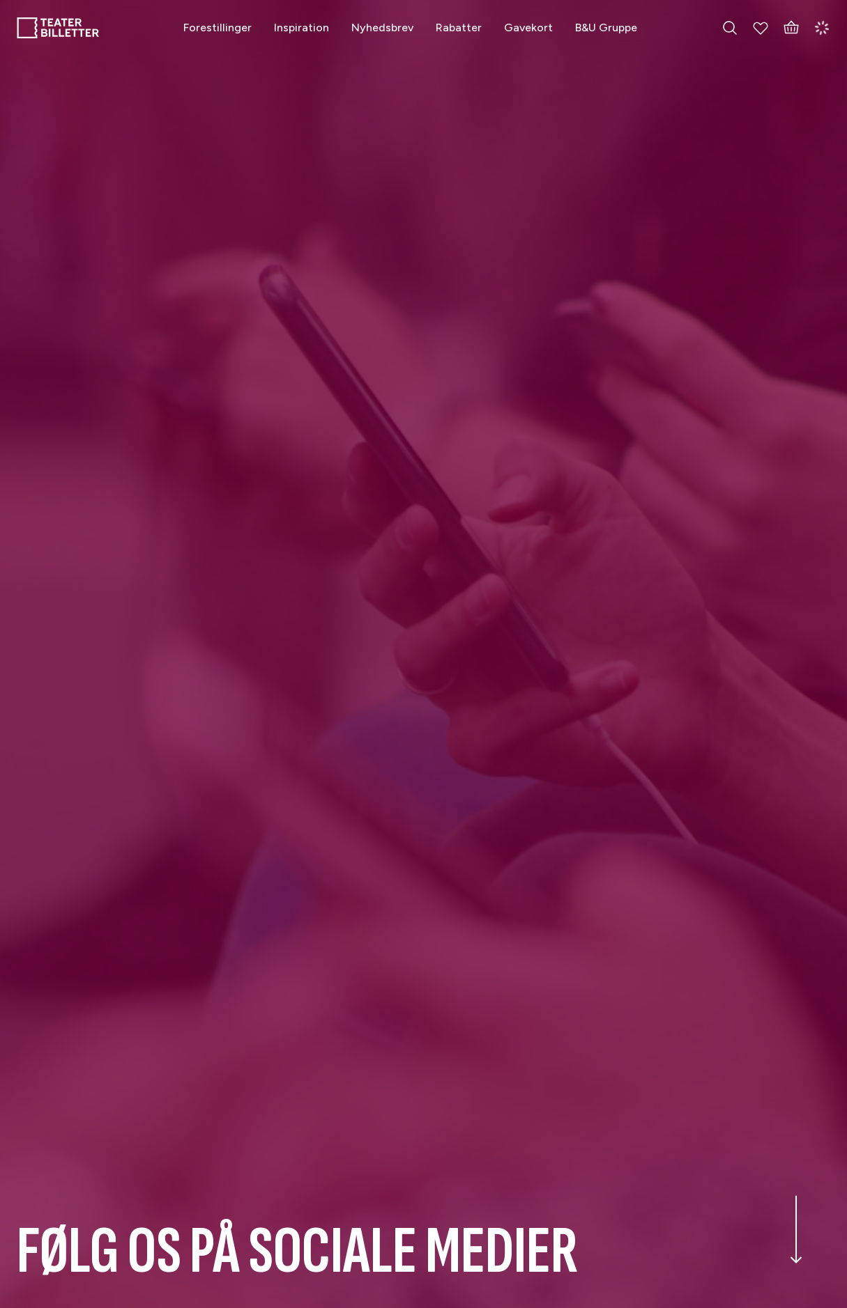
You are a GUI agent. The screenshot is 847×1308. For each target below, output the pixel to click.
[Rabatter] (458, 27)
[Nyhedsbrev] (382, 27)
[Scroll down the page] (796, 1246)
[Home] (58, 28)
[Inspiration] (301, 27)
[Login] (822, 28)
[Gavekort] (528, 27)
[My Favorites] (760, 28)
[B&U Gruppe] (606, 27)
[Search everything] (730, 28)
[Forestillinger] (217, 27)
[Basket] (791, 28)
